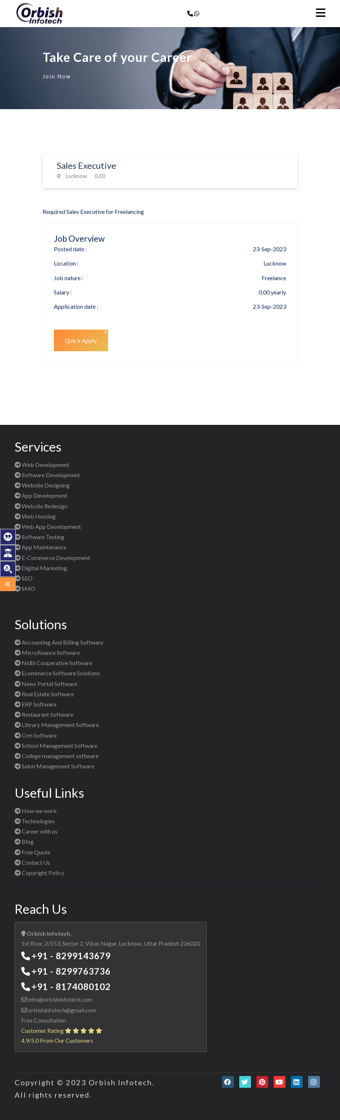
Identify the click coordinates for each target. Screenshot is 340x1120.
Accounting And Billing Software (59, 642)
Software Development (47, 474)
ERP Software (35, 704)
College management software (57, 755)
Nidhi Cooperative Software (53, 662)
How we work (36, 810)
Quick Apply (81, 340)
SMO (25, 588)
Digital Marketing (41, 567)
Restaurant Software (44, 714)
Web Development (42, 464)
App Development (41, 495)
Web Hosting (35, 516)
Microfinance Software (47, 652)
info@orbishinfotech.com (59, 999)
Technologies (35, 820)
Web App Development (48, 526)
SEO (24, 578)
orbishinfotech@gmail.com (61, 1009)
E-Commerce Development (52, 557)
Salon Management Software (54, 766)
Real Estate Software (44, 693)
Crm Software (36, 735)
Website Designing (42, 485)
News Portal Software (46, 683)
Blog (24, 841)
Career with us (36, 831)
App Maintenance (40, 547)
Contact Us (32, 862)
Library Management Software (57, 724)
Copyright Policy (39, 872)
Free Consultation (43, 1020)
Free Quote (32, 852)
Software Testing (39, 536)
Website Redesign (41, 505)
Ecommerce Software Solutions (57, 673)
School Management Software (56, 745)
